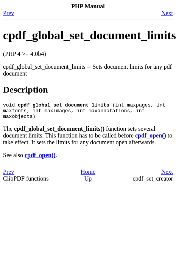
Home (88, 175)
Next (167, 13)
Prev (8, 13)
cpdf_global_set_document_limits (89, 35)
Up (88, 182)
